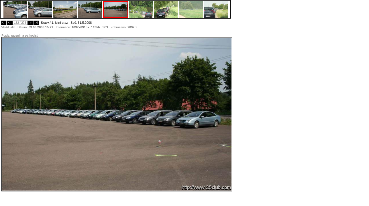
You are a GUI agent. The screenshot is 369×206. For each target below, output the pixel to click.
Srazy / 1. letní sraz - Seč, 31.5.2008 (66, 22)
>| (37, 22)
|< (3, 22)
